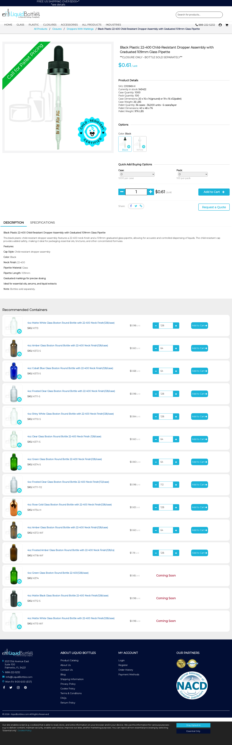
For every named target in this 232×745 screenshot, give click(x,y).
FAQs (63, 702)
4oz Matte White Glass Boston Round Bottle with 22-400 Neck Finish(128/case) (70, 326)
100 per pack (191, 178)
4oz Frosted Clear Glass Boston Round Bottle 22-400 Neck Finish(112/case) (68, 485)
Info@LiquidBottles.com (19, 681)
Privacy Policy (68, 687)
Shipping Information (72, 683)
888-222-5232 (205, 25)
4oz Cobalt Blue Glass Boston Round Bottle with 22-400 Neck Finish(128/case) (70, 372)
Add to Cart (214, 196)
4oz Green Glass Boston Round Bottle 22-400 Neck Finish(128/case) (64, 463)
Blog (63, 678)
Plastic (34, 24)
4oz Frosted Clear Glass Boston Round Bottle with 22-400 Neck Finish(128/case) (71, 395)
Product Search (199, 15)
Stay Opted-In (193, 725)
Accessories (69, 24)
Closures (50, 24)
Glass (20, 24)
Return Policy (67, 706)
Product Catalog (69, 664)
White (140, 148)
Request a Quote (214, 211)
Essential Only (193, 731)
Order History (125, 673)
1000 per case (135, 178)
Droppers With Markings (80, 32)
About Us (65, 669)
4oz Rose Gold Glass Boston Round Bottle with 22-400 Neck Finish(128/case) (69, 508)
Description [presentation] (13, 226)
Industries (113, 24)
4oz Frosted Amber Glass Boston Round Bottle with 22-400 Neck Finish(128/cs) (70, 554)
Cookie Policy (67, 692)
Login (121, 664)
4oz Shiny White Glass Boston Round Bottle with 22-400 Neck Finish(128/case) (70, 417)
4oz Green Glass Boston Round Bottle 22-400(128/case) (57, 576)
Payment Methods (128, 678)
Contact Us (66, 673)
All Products (91, 24)
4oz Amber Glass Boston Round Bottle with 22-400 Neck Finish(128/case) (67, 349)
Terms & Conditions (71, 697)
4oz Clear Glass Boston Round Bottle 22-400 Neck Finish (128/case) (64, 440)
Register (123, 669)
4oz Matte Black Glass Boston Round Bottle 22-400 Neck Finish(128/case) (67, 599)
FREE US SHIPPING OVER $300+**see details (58, 3)
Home (8, 24)
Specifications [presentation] (42, 226)
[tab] (13, 227)
